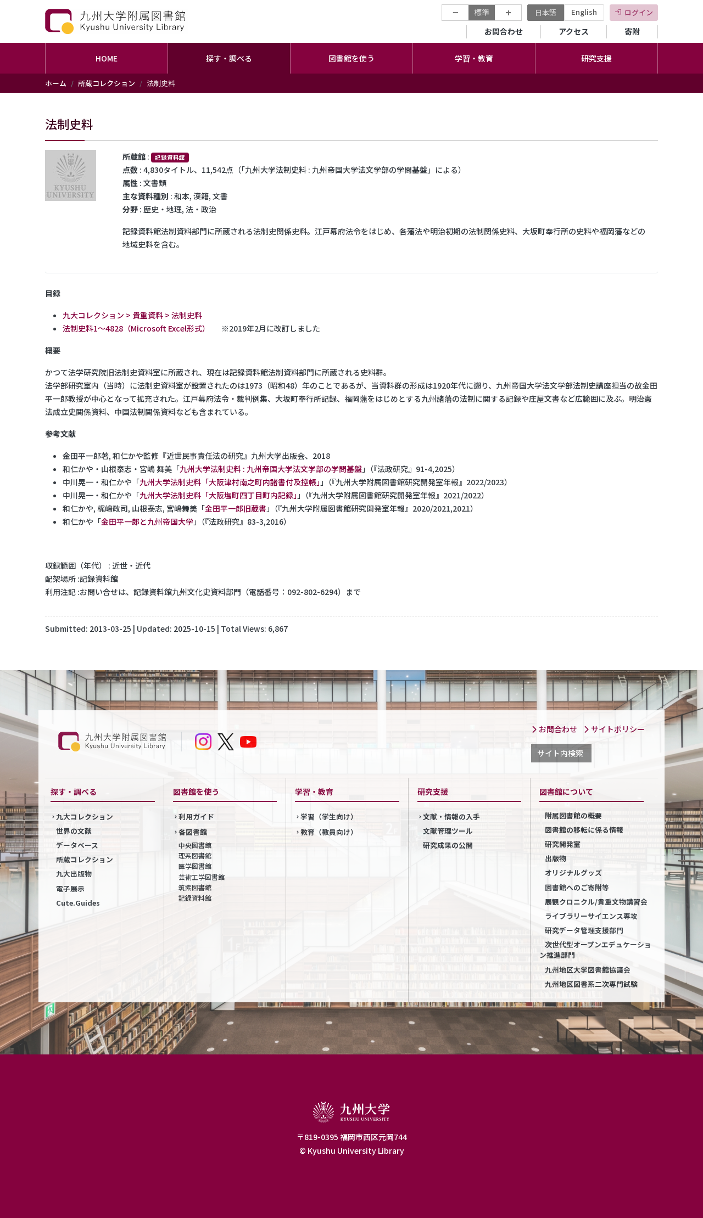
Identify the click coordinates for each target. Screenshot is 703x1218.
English (584, 12)
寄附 (632, 31)
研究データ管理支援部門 (584, 930)
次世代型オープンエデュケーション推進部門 (595, 949)
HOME (107, 58)
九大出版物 (74, 873)
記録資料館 (194, 897)
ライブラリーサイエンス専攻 (591, 916)
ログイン (638, 12)
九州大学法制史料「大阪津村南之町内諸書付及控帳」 (230, 481)
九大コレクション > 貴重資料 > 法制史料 (132, 315)
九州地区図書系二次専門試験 (591, 984)
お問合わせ (503, 31)
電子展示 (70, 888)
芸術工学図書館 (201, 877)
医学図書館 (194, 866)
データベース (77, 845)
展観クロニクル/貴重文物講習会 (596, 901)
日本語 (545, 12)
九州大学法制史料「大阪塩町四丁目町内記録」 (218, 495)
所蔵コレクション (106, 83)
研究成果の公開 (448, 845)
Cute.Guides (78, 902)
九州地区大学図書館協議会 (588, 969)
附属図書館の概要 (573, 815)
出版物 (555, 858)
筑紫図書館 (194, 887)
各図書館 (192, 832)
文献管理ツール (448, 831)
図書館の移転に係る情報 (584, 829)
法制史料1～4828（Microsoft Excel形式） (134, 328)
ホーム (55, 83)
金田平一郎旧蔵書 (235, 508)
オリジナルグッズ (573, 872)
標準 (481, 12)
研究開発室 (563, 844)
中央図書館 (194, 845)
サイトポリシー (614, 728)
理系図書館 (194, 855)
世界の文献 (74, 831)
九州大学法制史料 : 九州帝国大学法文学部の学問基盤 (271, 468)
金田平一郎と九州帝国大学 (147, 521)
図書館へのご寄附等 (577, 887)
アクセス (574, 31)
